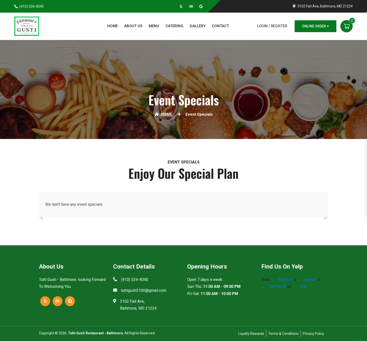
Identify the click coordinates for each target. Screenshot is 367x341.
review (310, 279)
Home (112, 26)
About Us (133, 26)
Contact (220, 26)
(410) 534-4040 (32, 6)
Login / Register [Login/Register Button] (272, 26)
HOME (163, 114)
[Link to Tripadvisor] (191, 6)
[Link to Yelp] (181, 6)
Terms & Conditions (283, 334)
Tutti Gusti (277, 286)
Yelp (303, 286)
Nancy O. (286, 279)
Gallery (197, 26)
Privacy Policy (313, 334)
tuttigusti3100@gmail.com (143, 290)
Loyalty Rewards (251, 334)
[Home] (26, 25)
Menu (154, 26)
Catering (174, 26)
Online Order (315, 26)
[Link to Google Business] (201, 6)
